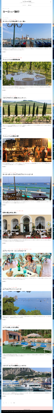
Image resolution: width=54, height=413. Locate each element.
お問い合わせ (29, 5)
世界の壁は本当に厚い (11, 213)
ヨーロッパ (10, 19)
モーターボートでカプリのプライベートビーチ (20, 174)
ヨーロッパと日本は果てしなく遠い (15, 21)
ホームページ (24, 5)
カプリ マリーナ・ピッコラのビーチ (16, 251)
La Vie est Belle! (27, 1)
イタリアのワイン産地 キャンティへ (16, 98)
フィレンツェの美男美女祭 (12, 60)
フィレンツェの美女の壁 (11, 136)
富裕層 (16, 287)
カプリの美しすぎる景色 (11, 327)
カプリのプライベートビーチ (13, 289)
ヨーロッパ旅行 (14, 19)
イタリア (11, 134)
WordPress (38, 411)
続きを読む (4, 128)
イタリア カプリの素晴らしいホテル (16, 366)
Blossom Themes (29, 411)
